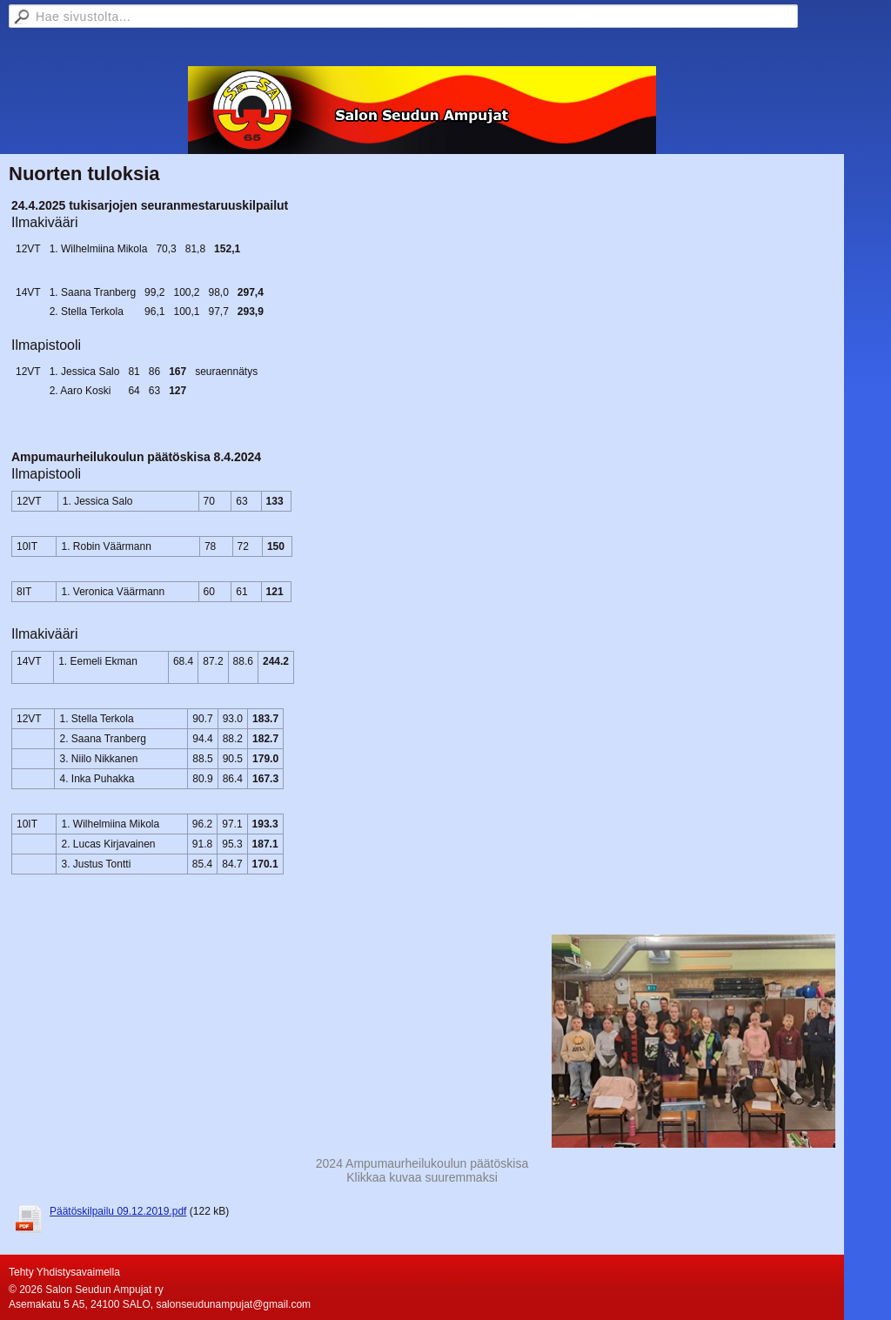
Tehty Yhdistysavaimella (64, 1272)
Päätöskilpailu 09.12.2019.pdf (118, 1211)
